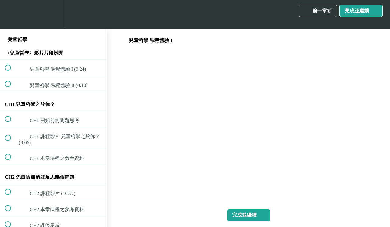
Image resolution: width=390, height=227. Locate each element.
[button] (11, 14)
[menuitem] (53, 14)
